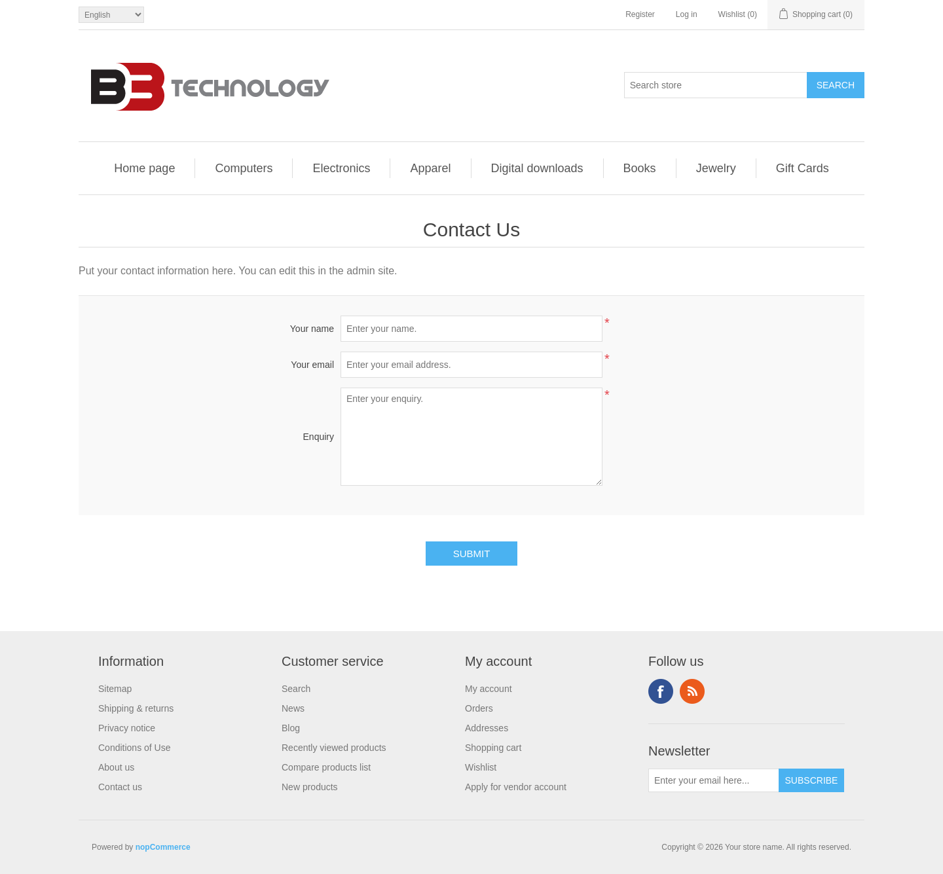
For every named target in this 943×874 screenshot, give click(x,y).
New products (310, 787)
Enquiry (318, 436)
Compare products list (326, 767)
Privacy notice (126, 728)
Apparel (430, 168)
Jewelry (716, 168)
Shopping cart (493, 747)
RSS (692, 691)
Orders (479, 708)
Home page (144, 168)
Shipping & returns (136, 708)
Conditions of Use (134, 747)
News (293, 708)
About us (116, 767)
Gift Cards (802, 168)
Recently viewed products (334, 747)
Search (296, 688)
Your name (312, 328)
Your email (312, 364)
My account (488, 688)
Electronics (341, 168)
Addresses (486, 728)
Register (640, 14)
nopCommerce (163, 847)
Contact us (120, 787)
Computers (243, 168)
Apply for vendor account (515, 787)
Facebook (660, 691)
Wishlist (480, 767)
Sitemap (115, 688)
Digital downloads (537, 168)
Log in (686, 14)
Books (639, 168)
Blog (291, 728)
